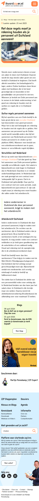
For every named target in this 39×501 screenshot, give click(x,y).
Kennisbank (6, 410)
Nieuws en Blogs (9, 404)
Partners (23, 416)
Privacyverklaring (21, 491)
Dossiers (25, 399)
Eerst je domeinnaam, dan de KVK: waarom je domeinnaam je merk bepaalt (18, 321)
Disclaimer (5, 489)
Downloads (5, 416)
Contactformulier (26, 418)
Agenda (24, 404)
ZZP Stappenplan (9, 399)
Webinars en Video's (8, 418)
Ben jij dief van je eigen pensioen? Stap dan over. (18, 312)
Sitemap (30, 489)
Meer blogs (19, 331)
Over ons (24, 414)
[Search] (19, 11)
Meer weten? (8, 463)
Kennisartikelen (6, 414)
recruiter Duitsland (27, 120)
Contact (22, 489)
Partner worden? (8, 491)
